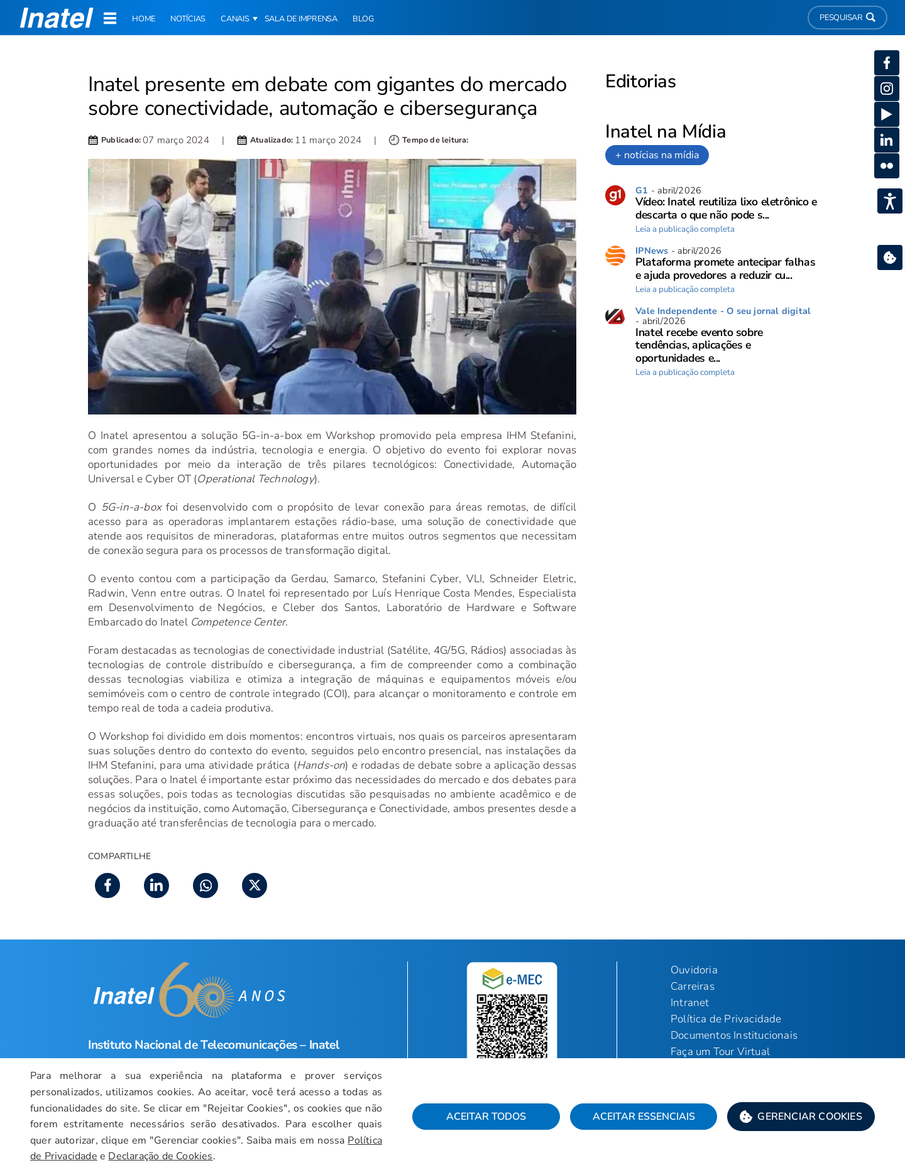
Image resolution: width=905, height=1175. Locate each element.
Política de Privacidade (726, 1019)
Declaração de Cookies (160, 1156)
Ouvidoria (694, 970)
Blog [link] (363, 18)
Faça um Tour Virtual (720, 1051)
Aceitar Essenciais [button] (644, 1117)
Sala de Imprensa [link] (301, 18)
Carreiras (693, 986)
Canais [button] (235, 18)
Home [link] (143, 18)
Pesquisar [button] (847, 17)
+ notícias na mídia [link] (657, 155)
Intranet (690, 1002)
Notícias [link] (188, 18)
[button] (801, 1116)
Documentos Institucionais (734, 1035)
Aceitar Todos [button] (486, 1117)
